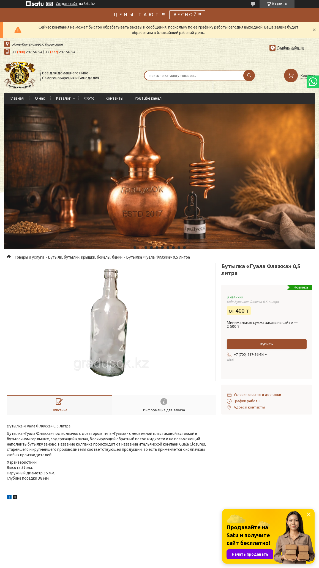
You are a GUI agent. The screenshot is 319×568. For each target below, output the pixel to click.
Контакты (114, 98)
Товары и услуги (29, 257)
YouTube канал (148, 98)
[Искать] (249, 75)
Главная (17, 98)
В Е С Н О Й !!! (187, 14)
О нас (40, 98)
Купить (266, 344)
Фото (89, 98)
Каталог (63, 98)
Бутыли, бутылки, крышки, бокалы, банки (85, 257)
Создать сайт (67, 3)
